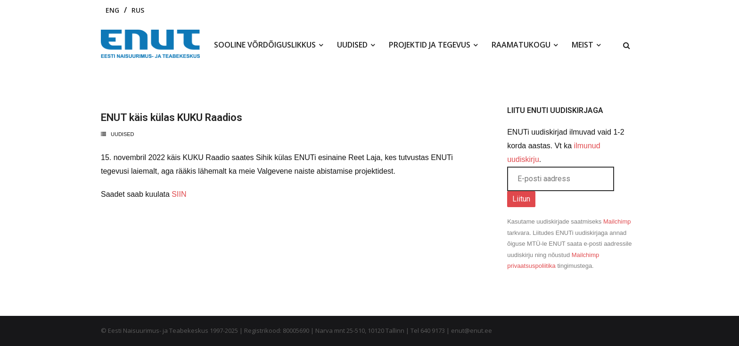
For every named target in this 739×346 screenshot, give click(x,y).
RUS (137, 10)
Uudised (122, 134)
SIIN (179, 194)
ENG (112, 10)
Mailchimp (617, 221)
